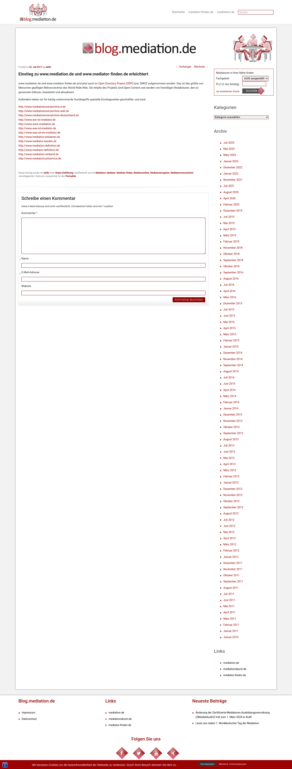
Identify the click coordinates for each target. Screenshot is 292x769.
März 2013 (229, 470)
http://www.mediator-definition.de (38, 150)
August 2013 (231, 439)
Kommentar (29, 213)
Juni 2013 (229, 451)
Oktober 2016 (231, 266)
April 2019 (229, 229)
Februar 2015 (231, 340)
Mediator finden (124, 173)
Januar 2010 (230, 637)
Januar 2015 (230, 346)
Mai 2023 (228, 148)
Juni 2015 (229, 315)
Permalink (71, 176)
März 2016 (229, 297)
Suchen (251, 90)
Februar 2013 (231, 476)
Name (25, 259)
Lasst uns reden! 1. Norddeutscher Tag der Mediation (227, 723)
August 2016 (231, 278)
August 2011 (231, 587)
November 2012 (232, 495)
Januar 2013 (230, 482)
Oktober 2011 (231, 575)
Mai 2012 (228, 532)
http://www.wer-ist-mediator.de (36, 119)
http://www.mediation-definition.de (39, 145)
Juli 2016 (228, 284)
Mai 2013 (228, 458)
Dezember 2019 (232, 210)
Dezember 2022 (232, 167)
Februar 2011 (231, 625)
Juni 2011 (229, 600)
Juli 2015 (228, 309)
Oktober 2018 (231, 254)
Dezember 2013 (232, 414)
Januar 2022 (230, 173)
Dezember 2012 (232, 489)
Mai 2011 (228, 606)
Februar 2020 (231, 204)
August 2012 (231, 513)
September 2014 (233, 365)
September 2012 (233, 507)
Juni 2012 (229, 526)
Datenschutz (29, 719)
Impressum (28, 712)
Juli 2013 (228, 445)
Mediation (101, 173)
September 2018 (233, 260)
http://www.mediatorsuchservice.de (39, 158)
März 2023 (229, 155)
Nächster (201, 66)
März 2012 (229, 544)
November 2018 (232, 247)
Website (26, 286)
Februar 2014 (231, 402)
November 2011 (232, 569)
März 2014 (229, 396)
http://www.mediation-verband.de (38, 154)
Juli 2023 (228, 142)
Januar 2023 (230, 161)
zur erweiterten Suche (227, 91)
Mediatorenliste (141, 173)
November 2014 (232, 359)
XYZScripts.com (163, 767)
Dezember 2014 (232, 352)
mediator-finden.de (200, 12)
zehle (48, 67)
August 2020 (231, 192)
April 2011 (229, 612)
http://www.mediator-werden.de (37, 141)
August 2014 (231, 371)
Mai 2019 (228, 223)
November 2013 (232, 421)
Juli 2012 (228, 519)
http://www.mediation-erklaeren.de (39, 137)
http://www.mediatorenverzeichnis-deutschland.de (48, 115)
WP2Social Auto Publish (132, 767)
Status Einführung (64, 173)
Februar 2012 (231, 550)
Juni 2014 (229, 383)
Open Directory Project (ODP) (115, 83)
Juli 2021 (228, 186)
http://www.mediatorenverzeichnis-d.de (42, 106)
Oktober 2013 (231, 427)
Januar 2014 (230, 408)
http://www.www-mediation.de (36, 124)
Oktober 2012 (231, 501)
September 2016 (233, 272)
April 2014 (229, 390)
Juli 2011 (228, 594)
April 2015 (229, 328)
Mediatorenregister (159, 173)
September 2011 (233, 581)
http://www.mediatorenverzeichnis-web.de (43, 111)
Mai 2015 (228, 322)
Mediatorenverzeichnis (182, 173)
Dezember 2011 (232, 563)
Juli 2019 (228, 216)
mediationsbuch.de (234, 669)
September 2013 (233, 433)
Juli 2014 (228, 377)
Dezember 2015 (232, 303)
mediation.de (225, 12)
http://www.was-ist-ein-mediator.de (39, 132)
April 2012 (229, 538)
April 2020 (229, 198)
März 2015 (229, 334)
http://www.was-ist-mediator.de (37, 128)
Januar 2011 (230, 631)
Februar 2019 (231, 241)
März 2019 (229, 235)
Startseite (178, 12)
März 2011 (229, 618)
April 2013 (229, 464)
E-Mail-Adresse (30, 273)
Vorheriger (183, 66)
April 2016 (229, 291)
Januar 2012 (230, 557)
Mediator (111, 173)
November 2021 (232, 179)
